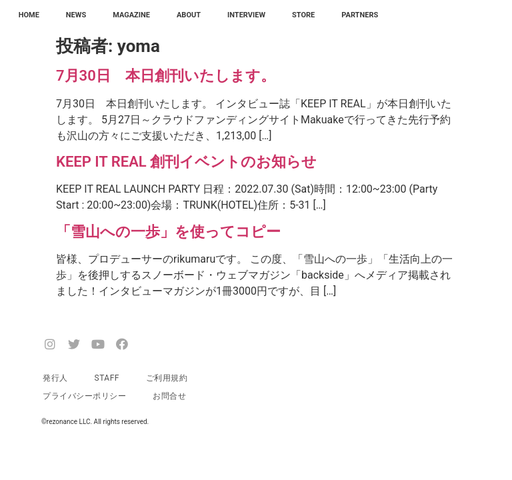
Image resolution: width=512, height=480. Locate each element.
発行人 (55, 378)
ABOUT (189, 15)
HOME (29, 15)
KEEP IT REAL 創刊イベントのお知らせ (186, 161)
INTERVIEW (246, 15)
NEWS (76, 15)
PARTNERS (359, 15)
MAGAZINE (131, 15)
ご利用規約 (167, 378)
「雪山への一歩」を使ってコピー (168, 231)
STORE (303, 15)
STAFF (107, 378)
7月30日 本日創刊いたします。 (165, 75)
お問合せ (169, 396)
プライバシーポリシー (84, 396)
